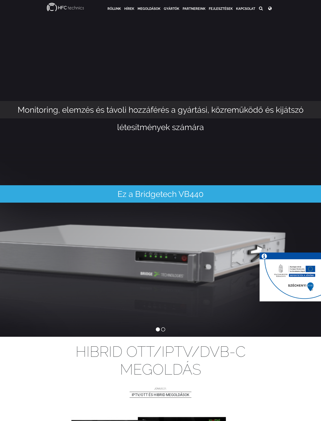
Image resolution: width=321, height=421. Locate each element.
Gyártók (171, 9)
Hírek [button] (129, 9)
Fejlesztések (221, 9)
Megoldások (149, 9)
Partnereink (194, 9)
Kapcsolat (245, 9)
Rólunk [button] (114, 9)
